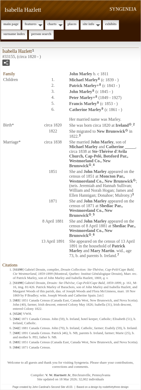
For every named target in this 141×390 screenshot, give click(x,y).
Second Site (58, 387)
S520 (17, 314)
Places (72, 24)
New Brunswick (111, 131)
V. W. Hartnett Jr (57, 375)
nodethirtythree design (115, 387)
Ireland (122, 125)
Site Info (88, 24)
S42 (16, 328)
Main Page (10, 24)
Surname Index (14, 34)
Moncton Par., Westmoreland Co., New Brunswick (101, 178)
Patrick (82, 85)
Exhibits (110, 24)
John (80, 74)
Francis (83, 103)
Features (30, 24)
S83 (16, 300)
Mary (102, 250)
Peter (81, 97)
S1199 (18, 269)
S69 (16, 333)
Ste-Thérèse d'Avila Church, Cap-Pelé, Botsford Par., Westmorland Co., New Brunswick (98, 158)
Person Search (41, 34)
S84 (16, 319)
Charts (52, 24)
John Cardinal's (41, 387)
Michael (83, 79)
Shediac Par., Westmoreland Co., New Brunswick (96, 210)
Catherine (85, 109)
